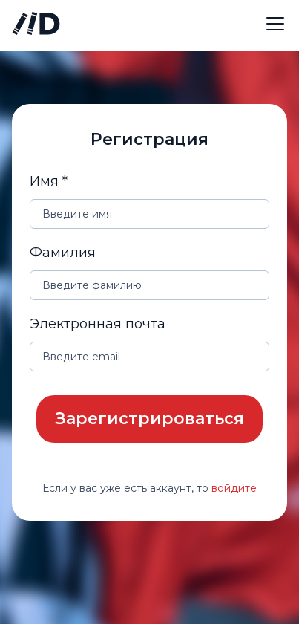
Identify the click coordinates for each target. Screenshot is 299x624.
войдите (234, 488)
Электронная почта (97, 324)
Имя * (49, 181)
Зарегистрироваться (149, 419)
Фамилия (63, 252)
